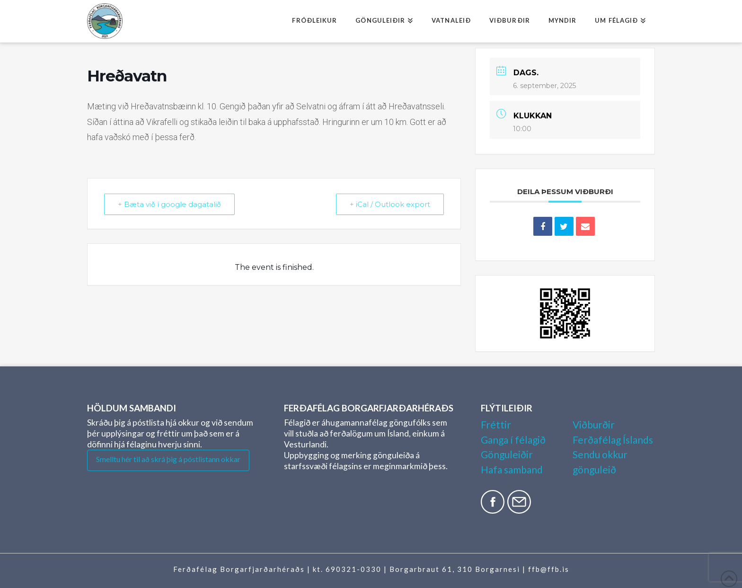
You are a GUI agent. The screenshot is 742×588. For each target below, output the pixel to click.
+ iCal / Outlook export (390, 204)
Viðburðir (594, 424)
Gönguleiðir (507, 454)
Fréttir (496, 424)
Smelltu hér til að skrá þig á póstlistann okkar (168, 458)
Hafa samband (512, 469)
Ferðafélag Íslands (613, 439)
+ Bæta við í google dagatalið (169, 204)
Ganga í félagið (513, 439)
